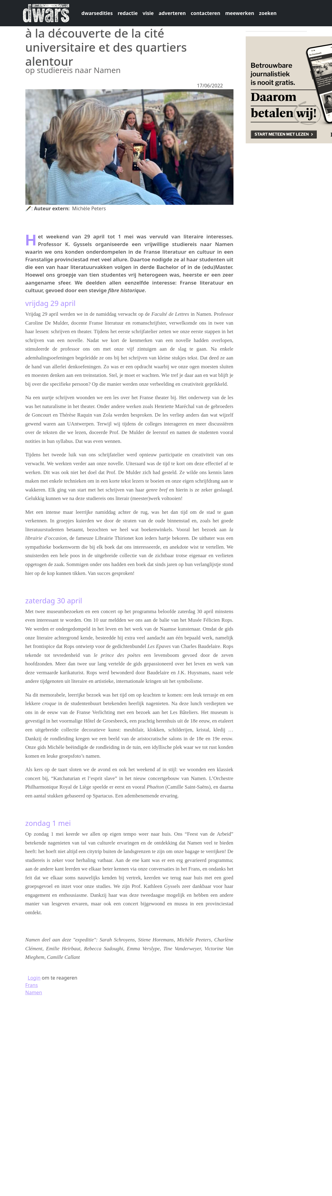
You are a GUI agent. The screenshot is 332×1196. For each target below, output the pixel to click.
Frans (31, 985)
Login (34, 977)
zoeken (268, 13)
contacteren (205, 13)
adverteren (172, 13)
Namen (33, 992)
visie (148, 13)
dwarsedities (97, 13)
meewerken (239, 13)
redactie (128, 13)
